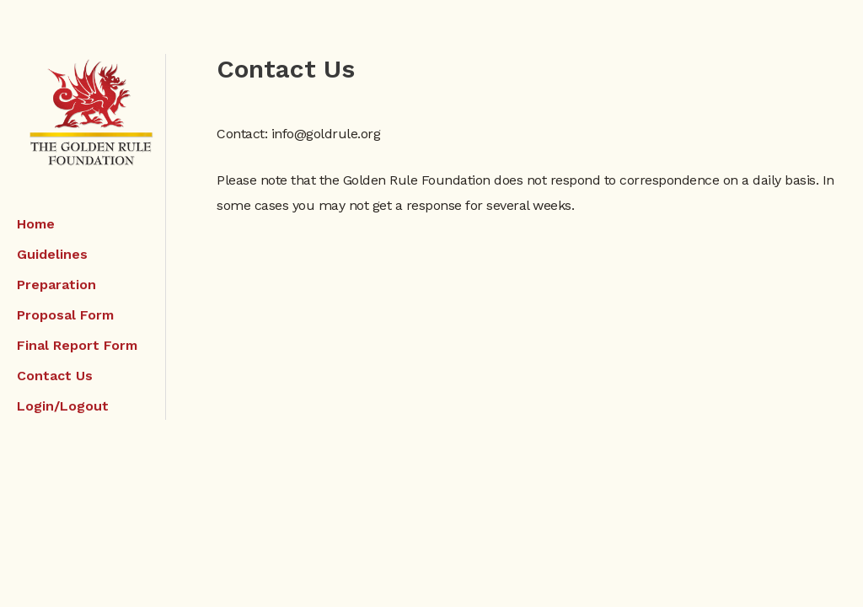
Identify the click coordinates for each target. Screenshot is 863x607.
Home (36, 224)
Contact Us (55, 376)
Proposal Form (65, 315)
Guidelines (52, 254)
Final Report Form (77, 345)
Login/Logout (63, 406)
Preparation (56, 285)
